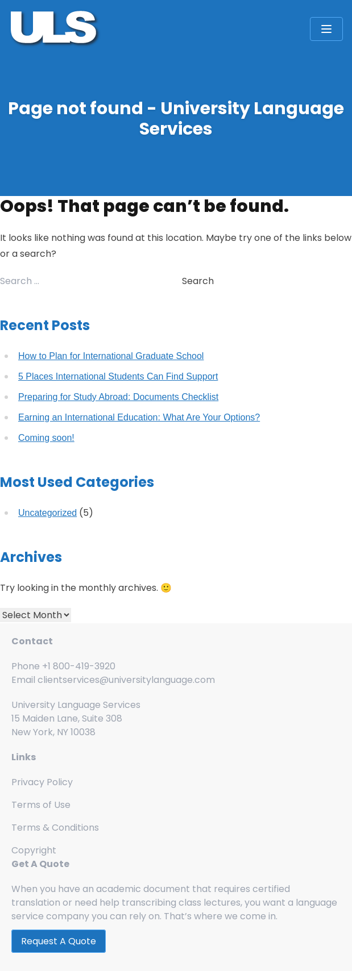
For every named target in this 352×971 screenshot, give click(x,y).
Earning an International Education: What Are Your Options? (139, 417)
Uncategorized (47, 513)
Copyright (33, 850)
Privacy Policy (42, 782)
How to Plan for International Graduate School (111, 356)
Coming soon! (46, 438)
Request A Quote (58, 941)
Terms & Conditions (55, 827)
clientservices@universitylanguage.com (126, 679)
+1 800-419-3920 (78, 666)
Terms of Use (41, 804)
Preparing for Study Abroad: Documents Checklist (118, 397)
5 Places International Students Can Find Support (118, 376)
